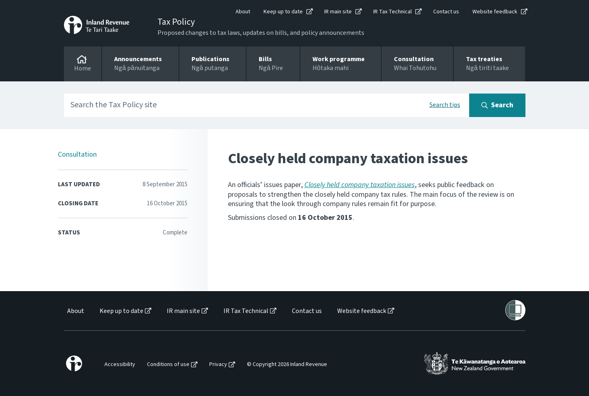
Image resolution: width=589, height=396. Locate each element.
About (243, 12)
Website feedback (494, 12)
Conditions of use (168, 364)
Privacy (218, 364)
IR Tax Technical (392, 12)
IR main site (338, 12)
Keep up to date (283, 12)
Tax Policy (176, 21)
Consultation (77, 154)
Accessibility (119, 364)
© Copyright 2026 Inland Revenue (287, 364)
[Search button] (497, 105)
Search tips (445, 104)
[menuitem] (75, 311)
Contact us (446, 12)
